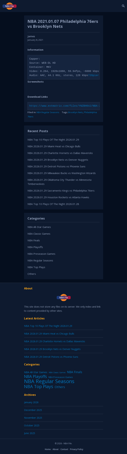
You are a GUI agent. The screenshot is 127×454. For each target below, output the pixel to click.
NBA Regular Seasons (48, 112)
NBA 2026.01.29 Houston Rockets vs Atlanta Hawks (58, 197)
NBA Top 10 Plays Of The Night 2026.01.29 (53, 139)
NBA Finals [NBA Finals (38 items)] (74, 372)
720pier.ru (96, 75)
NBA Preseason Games (41, 253)
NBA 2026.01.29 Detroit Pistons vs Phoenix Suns (56, 166)
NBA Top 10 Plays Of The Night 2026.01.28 (53, 204)
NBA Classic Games (38, 233)
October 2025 (31, 425)
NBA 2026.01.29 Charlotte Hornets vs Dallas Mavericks (60, 153)
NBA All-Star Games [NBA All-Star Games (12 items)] (35, 372)
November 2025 (33, 417)
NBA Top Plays (36, 267)
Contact (64, 449)
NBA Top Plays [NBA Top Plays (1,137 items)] (38, 386)
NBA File (68, 443)
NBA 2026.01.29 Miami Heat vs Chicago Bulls (53, 146)
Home (48, 449)
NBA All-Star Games (39, 227)
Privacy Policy (76, 449)
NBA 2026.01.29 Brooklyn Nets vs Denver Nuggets (57, 159)
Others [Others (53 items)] (60, 387)
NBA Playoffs (35, 247)
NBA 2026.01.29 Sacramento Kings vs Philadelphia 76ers (61, 190)
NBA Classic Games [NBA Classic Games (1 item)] (57, 372)
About (56, 449)
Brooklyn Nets (75, 112)
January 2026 (31, 402)
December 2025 (33, 410)
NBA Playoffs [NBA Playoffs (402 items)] (35, 377)
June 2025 (29, 433)
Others (31, 273)
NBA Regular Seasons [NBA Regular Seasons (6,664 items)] (49, 381)
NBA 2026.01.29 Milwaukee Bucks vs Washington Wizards (61, 173)
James (31, 36)
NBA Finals (33, 240)
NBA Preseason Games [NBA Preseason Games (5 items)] (60, 377)
